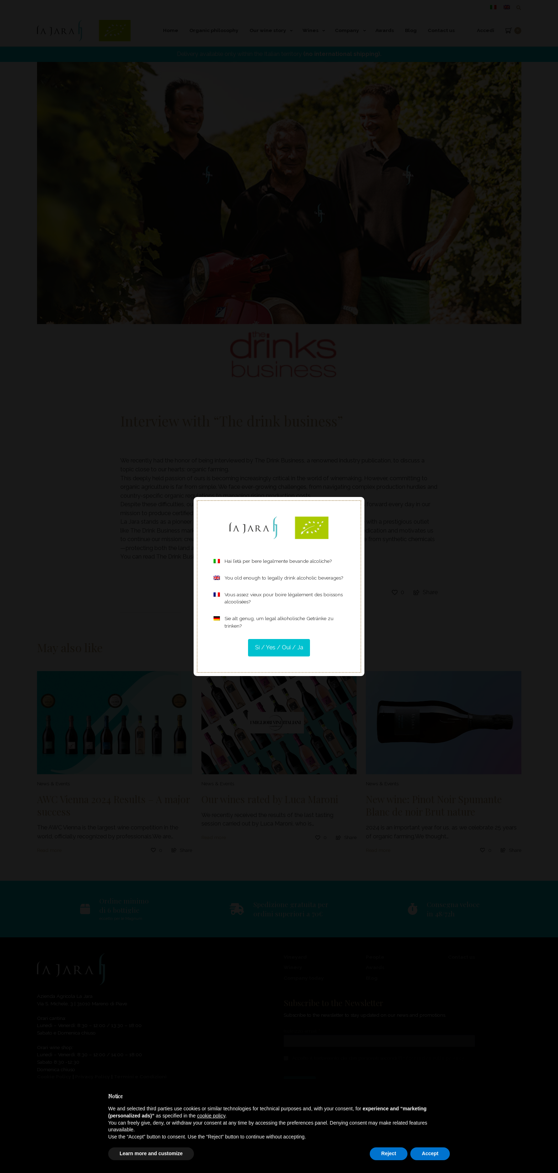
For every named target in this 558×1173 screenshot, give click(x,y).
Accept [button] (430, 1153)
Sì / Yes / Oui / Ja (279, 647)
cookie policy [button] (211, 1116)
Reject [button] (388, 1153)
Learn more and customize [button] (151, 1153)
